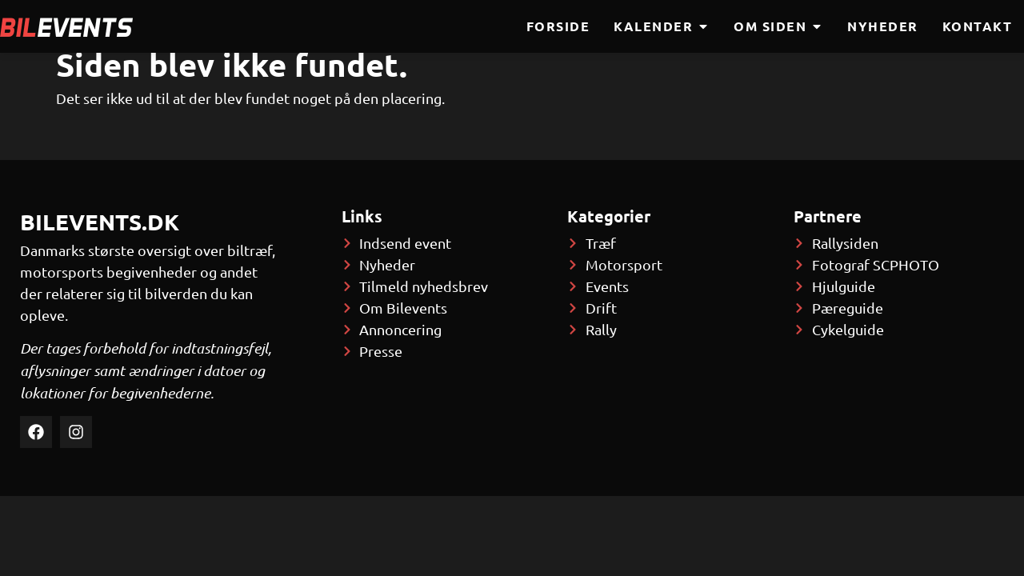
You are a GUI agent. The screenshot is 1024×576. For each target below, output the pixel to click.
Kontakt (977, 26)
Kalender (662, 26)
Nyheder (882, 26)
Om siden (778, 26)
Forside (558, 26)
